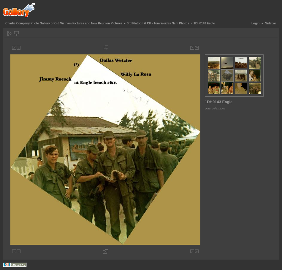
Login (255, 23)
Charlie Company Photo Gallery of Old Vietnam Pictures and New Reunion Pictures (63, 23)
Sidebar (270, 23)
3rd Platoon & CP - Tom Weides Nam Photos (158, 23)
